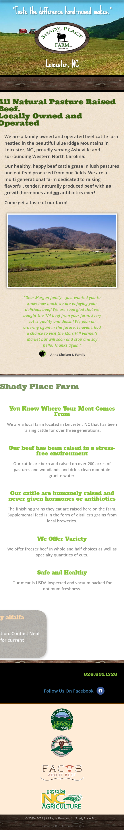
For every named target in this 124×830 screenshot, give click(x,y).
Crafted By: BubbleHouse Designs (62, 826)
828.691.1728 (100, 674)
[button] (120, 83)
